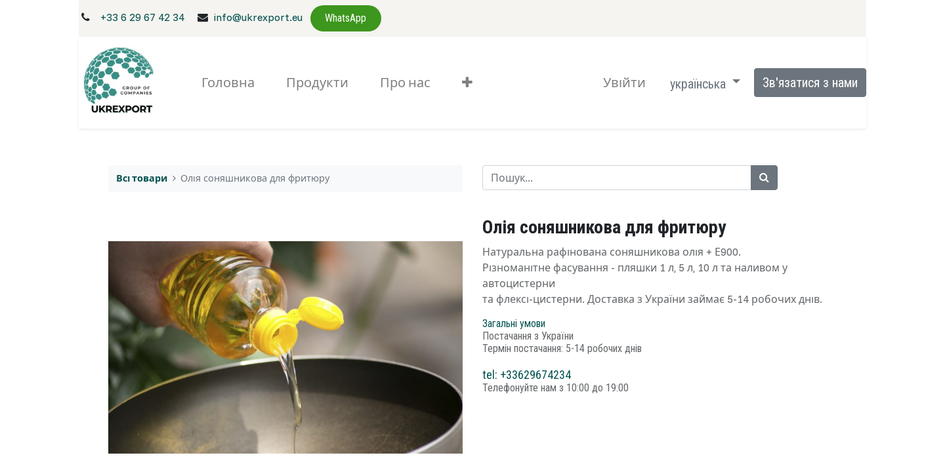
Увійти (624, 82)
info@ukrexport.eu (258, 17)
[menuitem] (228, 83)
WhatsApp (345, 18)
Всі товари (141, 178)
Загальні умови (513, 323)
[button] (467, 83)
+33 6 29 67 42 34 (142, 17)
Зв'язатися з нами (810, 82)
